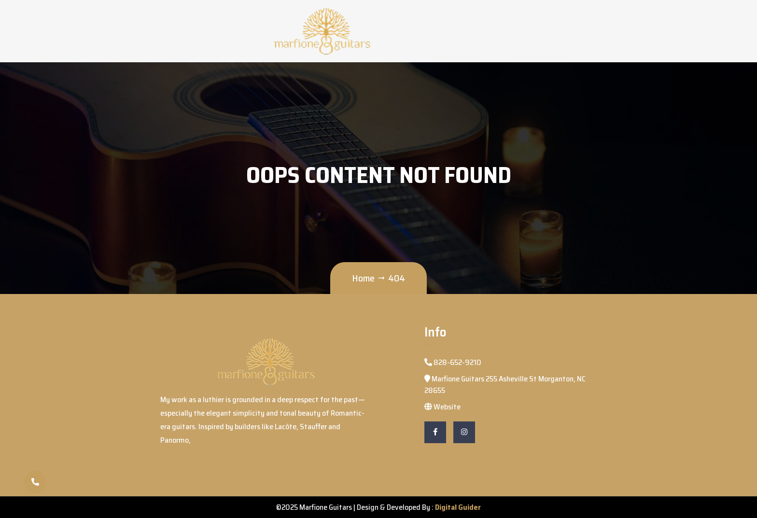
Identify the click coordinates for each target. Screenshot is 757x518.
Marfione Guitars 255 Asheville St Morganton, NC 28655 (505, 384)
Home (363, 278)
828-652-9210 (452, 362)
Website (442, 407)
